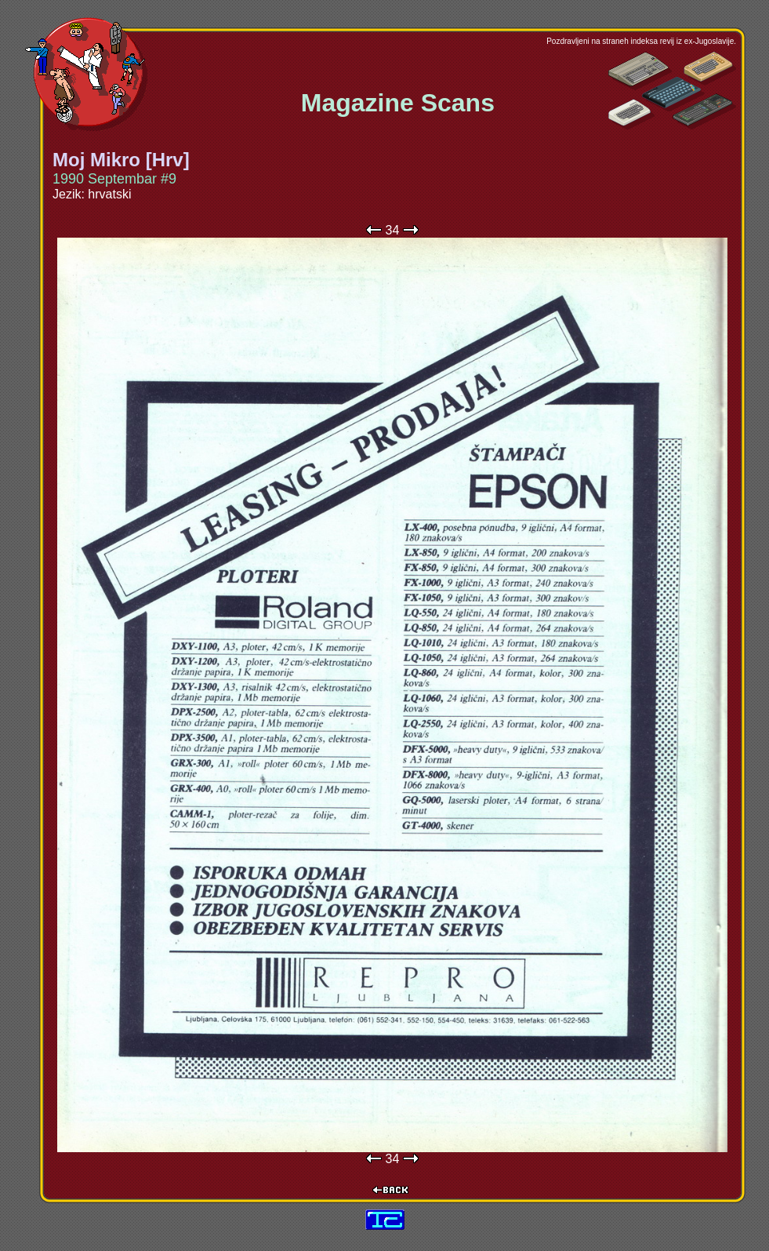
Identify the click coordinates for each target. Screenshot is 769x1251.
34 (393, 230)
